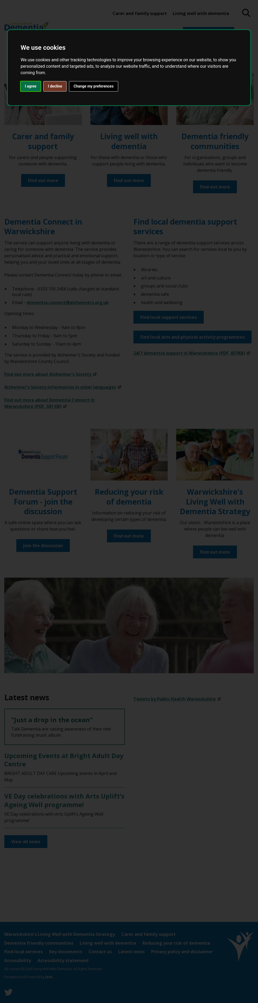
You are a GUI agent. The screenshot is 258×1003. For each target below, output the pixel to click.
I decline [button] (55, 86)
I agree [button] (30, 86)
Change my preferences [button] (93, 86)
